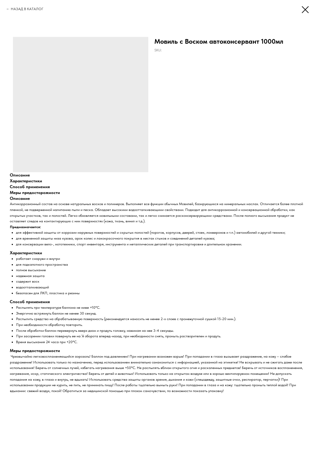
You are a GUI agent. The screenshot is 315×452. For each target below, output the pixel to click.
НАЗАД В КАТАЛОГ (27, 9)
